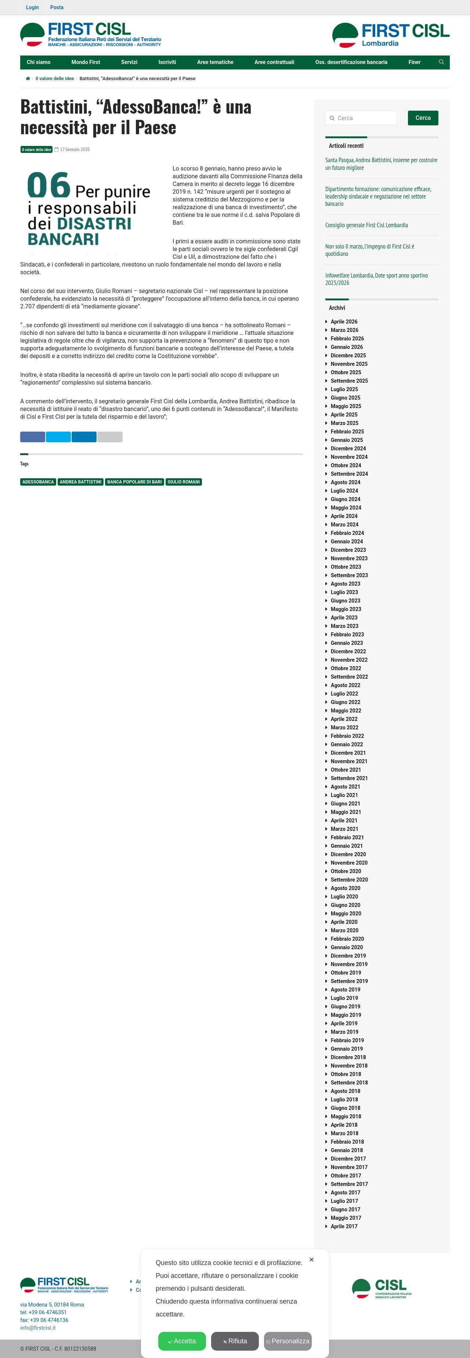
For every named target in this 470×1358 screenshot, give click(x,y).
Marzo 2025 (344, 423)
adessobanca (38, 482)
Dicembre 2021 (348, 753)
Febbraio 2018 (347, 1142)
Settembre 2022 (349, 677)
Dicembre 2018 (348, 1057)
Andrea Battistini (81, 482)
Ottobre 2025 (346, 372)
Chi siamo (38, 62)
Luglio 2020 (344, 897)
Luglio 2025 (344, 389)
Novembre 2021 (349, 761)
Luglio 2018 (344, 1100)
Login (32, 7)
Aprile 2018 (344, 1125)
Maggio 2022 (346, 711)
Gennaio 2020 (347, 947)
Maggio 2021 (346, 812)
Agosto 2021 (346, 787)
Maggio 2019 (346, 1015)
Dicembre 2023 (348, 550)
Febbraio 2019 (347, 1040)
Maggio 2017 (346, 1218)
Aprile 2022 (344, 719)
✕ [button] (311, 1260)
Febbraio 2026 (347, 339)
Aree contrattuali (274, 62)
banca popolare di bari (134, 482)
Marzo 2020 (344, 930)
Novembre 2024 (349, 457)
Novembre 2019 (349, 964)
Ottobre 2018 (346, 1074)
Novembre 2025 (349, 364)
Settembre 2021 (349, 778)
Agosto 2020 (346, 888)
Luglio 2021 (344, 795)
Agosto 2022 (346, 685)
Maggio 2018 (346, 1116)
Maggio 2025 (346, 406)
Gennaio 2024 (347, 541)
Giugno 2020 (345, 905)
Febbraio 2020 (347, 939)
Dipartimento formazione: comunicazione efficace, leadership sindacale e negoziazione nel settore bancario (378, 196)
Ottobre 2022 (346, 668)
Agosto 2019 (346, 990)
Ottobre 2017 (346, 1176)
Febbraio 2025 (347, 432)
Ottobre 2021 (346, 770)
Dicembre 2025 (348, 355)
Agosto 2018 (346, 1091)
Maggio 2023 (346, 609)
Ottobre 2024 (346, 465)
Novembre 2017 (349, 1167)
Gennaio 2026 (347, 347)
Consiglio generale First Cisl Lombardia (366, 225)
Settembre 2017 (349, 1184)
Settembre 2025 (349, 381)
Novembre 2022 (349, 660)
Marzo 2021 (344, 829)
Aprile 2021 (344, 820)
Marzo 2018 (344, 1133)
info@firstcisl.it (38, 1328)
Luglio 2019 (344, 998)
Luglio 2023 (344, 592)
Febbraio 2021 (347, 837)
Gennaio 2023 (347, 643)
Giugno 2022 (345, 702)
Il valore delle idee (55, 78)
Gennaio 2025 (347, 440)
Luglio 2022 (344, 694)
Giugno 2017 (345, 1209)
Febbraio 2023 (347, 634)
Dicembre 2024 (348, 448)
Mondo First (86, 62)
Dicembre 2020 (348, 854)
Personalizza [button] (288, 1341)
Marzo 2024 (344, 525)
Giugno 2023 (345, 601)
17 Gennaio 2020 (73, 149)
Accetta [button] (182, 1341)
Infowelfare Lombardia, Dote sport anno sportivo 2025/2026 (376, 279)
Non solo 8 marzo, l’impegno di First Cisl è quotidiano (369, 250)
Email (148, 437)
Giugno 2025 (345, 398)
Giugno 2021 (345, 804)
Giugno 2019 (345, 1006)
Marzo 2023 (344, 626)
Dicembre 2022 (348, 651)
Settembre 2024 (349, 474)
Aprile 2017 (344, 1226)
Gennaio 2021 (347, 846)
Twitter (75, 437)
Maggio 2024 (346, 508)
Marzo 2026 (344, 330)
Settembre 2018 (349, 1083)
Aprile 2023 (344, 618)
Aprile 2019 (344, 1023)
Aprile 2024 (344, 516)
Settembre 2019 (349, 981)
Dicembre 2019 (348, 956)
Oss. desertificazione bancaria (351, 62)
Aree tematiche (215, 62)
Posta (57, 7)
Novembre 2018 (349, 1066)
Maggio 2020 (346, 913)
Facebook (37, 437)
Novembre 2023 (349, 558)
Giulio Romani (184, 482)
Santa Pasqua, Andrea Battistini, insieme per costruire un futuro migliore (381, 163)
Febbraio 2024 (347, 533)
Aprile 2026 (344, 322)
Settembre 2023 (349, 575)
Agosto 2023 (346, 584)
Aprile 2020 (344, 922)
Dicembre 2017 (348, 1159)
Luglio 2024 (344, 491)
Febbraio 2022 (347, 736)
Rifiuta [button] (235, 1341)
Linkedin (112, 437)
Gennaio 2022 (347, 744)
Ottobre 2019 (346, 973)
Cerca (423, 117)
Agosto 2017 (346, 1193)
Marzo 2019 (344, 1032)
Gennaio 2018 (347, 1150)
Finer (415, 62)
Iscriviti (167, 62)
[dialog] (235, 1303)
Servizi (129, 62)
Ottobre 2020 (346, 871)
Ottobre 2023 (346, 567)
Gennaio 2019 (347, 1049)
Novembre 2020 (349, 863)
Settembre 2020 (349, 880)
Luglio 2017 (344, 1201)
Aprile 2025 (344, 415)
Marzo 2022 (344, 727)
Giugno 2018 (345, 1108)
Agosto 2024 (346, 482)
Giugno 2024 (345, 499)
